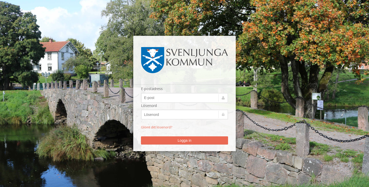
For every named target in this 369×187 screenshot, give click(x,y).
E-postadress (152, 88)
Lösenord (149, 105)
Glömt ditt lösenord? (156, 127)
